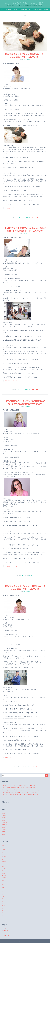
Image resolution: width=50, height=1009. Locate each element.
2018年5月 (4, 813)
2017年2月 (4, 817)
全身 (3, 852)
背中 (3, 896)
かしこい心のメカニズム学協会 (24, 3)
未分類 (3, 868)
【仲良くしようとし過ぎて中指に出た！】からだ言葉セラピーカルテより (19, 787)
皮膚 (3, 880)
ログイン (4, 928)
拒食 (3, 866)
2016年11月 (4, 824)
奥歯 (27, 217)
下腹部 (3, 849)
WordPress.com (35, 941)
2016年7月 (4, 834)
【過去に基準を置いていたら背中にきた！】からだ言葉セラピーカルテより (19, 792)
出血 (26, 389)
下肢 (3, 847)
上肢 (3, 845)
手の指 (3, 863)
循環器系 (4, 861)
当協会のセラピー (16, 9)
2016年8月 (4, 832)
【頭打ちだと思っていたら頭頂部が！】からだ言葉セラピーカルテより (18, 785)
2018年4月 (4, 815)
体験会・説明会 (8, 9)
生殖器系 (4, 877)
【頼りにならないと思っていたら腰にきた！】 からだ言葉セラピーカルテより (20, 794)
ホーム (2, 9)
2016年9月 (4, 829)
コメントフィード (6, 933)
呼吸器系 (4, 856)
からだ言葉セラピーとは (11, 208)
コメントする (35, 217)
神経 (3, 884)
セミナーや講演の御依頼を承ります (36, 9)
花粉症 (3, 906)
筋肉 (3, 887)
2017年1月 (4, 820)
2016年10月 (4, 827)
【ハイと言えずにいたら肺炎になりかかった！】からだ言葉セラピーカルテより (20, 790)
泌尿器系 (4, 873)
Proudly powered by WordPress (18, 941)
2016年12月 (4, 822)
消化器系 (4, 875)
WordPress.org (5, 935)
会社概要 (46, 9)
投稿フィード (5, 930)
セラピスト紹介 (24, 9)
